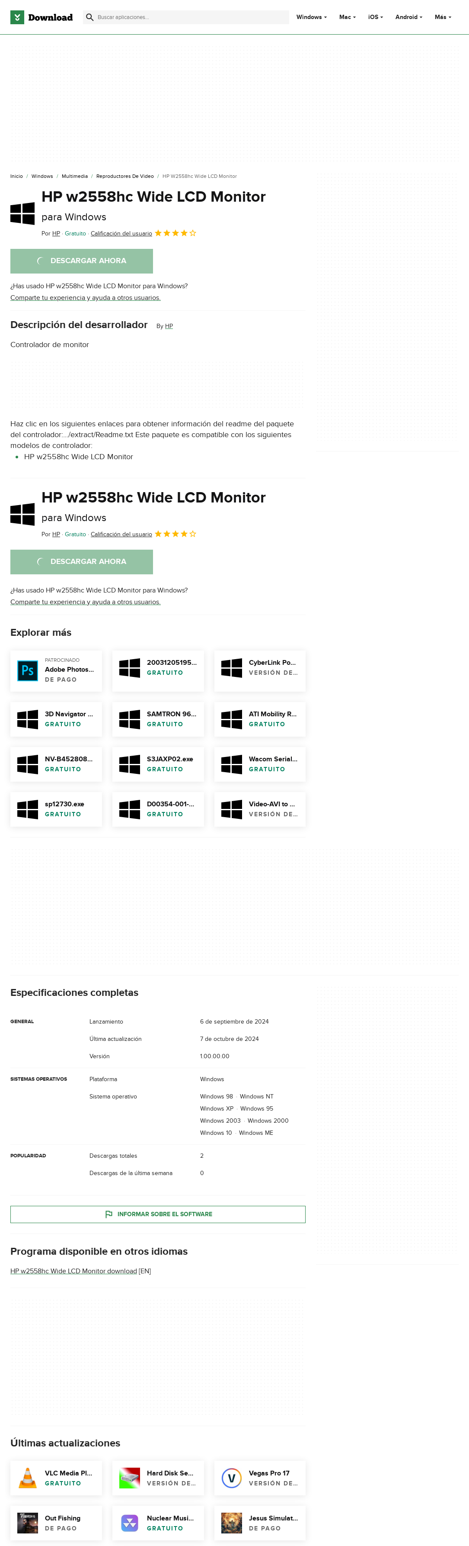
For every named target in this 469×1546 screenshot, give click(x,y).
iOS (373, 17)
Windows (309, 17)
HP (169, 326)
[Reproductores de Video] (125, 176)
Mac (345, 17)
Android (407, 17)
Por (50, 233)
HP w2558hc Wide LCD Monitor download (73, 1271)
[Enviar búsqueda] (90, 17)
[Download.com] (41, 17)
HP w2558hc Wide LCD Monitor (153, 205)
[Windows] (42, 176)
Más (444, 17)
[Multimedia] (75, 176)
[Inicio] (16, 176)
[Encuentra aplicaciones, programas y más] (186, 17)
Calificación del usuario (144, 233)
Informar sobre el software (158, 1214)
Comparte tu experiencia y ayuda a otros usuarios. (85, 297)
